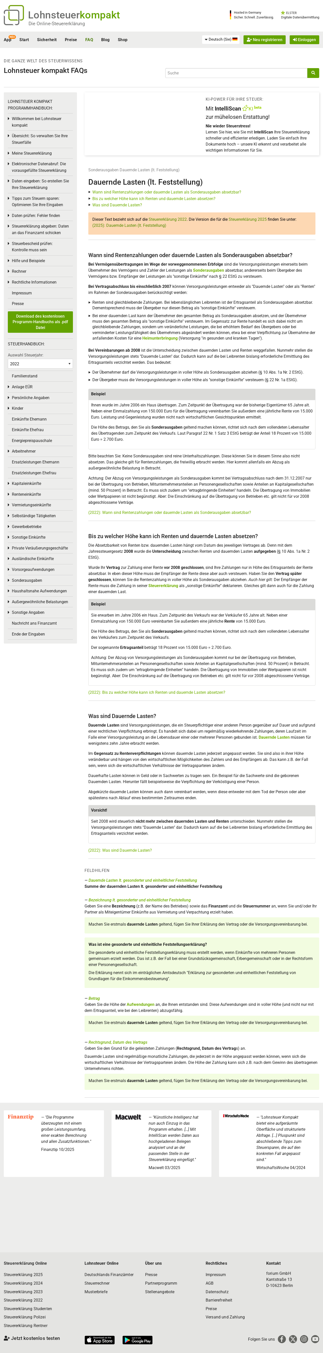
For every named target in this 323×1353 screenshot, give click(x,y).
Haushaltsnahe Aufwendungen (39, 591)
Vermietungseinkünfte (31, 505)
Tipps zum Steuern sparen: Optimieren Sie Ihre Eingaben (37, 201)
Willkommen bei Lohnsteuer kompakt (36, 122)
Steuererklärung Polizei (25, 1317)
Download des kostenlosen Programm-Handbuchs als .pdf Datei (40, 322)
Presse (18, 303)
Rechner (19, 271)
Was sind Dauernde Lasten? (117, 205)
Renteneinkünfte (26, 494)
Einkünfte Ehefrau (28, 429)
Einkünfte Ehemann (29, 419)
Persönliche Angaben (30, 397)
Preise (71, 39)
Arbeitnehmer (24, 451)
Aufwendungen (140, 1004)
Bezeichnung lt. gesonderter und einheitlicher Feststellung (140, 900)
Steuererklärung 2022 (168, 219)
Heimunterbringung (160, 338)
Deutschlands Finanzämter (109, 1274)
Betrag (94, 998)
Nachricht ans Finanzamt (34, 623)
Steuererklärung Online (25, 1263)
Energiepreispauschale (32, 440)
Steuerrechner (97, 1283)
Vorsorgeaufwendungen (33, 569)
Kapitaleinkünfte (26, 483)
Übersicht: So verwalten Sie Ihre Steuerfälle (40, 139)
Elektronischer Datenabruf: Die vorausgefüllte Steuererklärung (39, 167)
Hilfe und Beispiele (28, 260)
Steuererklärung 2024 (23, 1283)
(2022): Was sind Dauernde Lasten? (120, 850)
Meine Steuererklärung (32, 153)
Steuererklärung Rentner (25, 1325)
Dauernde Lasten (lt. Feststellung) (150, 170)
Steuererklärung (163, 585)
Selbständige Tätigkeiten (34, 515)
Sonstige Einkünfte (28, 537)
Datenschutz (217, 1291)
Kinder (17, 408)
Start (24, 39)
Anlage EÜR (22, 386)
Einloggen (304, 39)
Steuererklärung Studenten (28, 1308)
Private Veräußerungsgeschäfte (40, 548)
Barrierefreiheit (219, 1300)
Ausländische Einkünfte (33, 558)
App (7, 39)
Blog (105, 39)
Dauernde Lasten (274, 737)
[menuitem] (220, 39)
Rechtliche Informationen (34, 282)
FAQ (89, 39)
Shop (123, 39)
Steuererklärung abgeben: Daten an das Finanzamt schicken (40, 229)
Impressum (22, 293)
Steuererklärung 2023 (23, 1291)
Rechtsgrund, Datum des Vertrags (118, 1042)
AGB (209, 1283)
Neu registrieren (264, 39)
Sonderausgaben (103, 170)
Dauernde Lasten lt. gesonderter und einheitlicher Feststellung (143, 880)
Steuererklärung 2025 (248, 219)
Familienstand (24, 376)
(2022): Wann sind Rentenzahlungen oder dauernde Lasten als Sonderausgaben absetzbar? (169, 512)
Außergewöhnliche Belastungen (40, 601)
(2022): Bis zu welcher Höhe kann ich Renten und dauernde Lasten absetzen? (156, 692)
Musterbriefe (96, 1291)
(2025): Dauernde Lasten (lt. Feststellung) (129, 225)
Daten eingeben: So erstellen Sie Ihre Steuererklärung (40, 184)
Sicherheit (47, 39)
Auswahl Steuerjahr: (25, 355)
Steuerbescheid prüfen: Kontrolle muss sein (32, 247)
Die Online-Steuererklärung (57, 23)
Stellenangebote (159, 1291)
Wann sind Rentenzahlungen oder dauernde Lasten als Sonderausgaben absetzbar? (166, 192)
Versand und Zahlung (225, 1317)
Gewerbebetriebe (26, 526)
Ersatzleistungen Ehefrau (34, 473)
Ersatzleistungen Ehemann (35, 462)
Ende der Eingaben (28, 634)
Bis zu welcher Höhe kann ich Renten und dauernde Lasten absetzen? (154, 198)
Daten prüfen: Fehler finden (36, 215)
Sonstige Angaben (28, 612)
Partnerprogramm (161, 1283)
